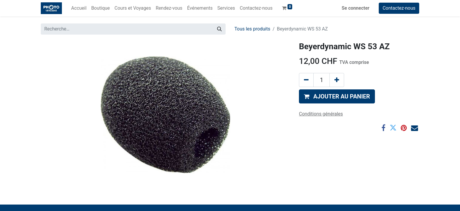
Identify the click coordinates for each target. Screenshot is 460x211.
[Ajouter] (336, 80)
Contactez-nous (399, 8)
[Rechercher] (219, 29)
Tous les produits (252, 29)
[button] (337, 96)
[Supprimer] (306, 80)
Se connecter (356, 8)
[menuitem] (79, 8)
